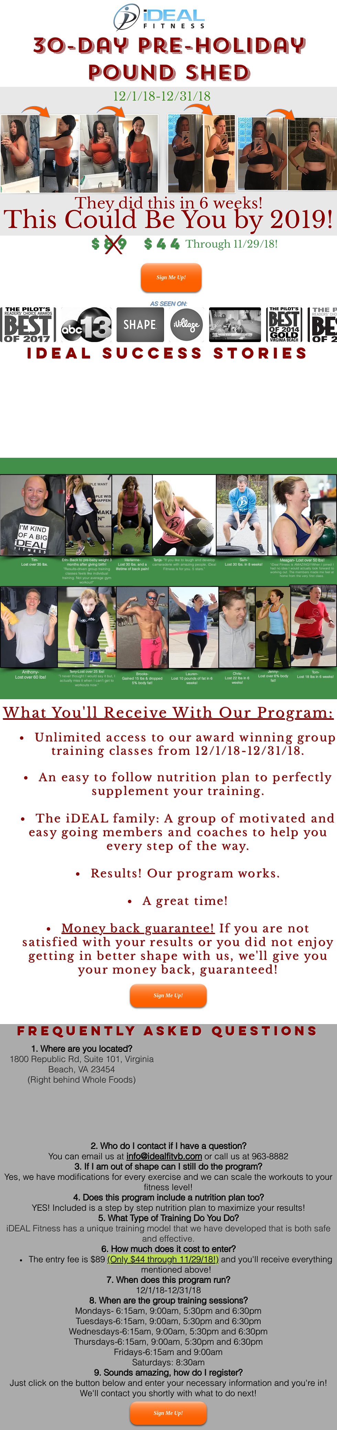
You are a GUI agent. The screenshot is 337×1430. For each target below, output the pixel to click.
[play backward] (8, 324)
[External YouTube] (162, 411)
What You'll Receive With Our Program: (168, 713)
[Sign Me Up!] (171, 277)
